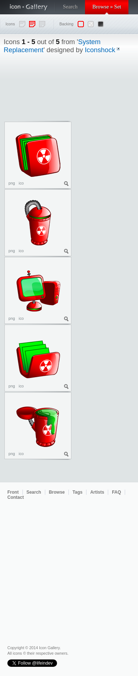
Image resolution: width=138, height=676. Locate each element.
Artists (97, 492)
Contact (15, 497)
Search (70, 7)
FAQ (116, 492)
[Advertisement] (104, 163)
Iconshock (100, 50)
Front (13, 492)
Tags (77, 492)
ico (21, 183)
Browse (57, 492)
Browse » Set (106, 7)
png (11, 183)
